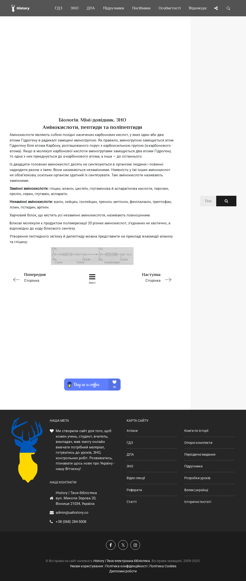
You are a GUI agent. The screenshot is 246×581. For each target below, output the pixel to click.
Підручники (193, 466)
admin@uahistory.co (72, 512)
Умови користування (86, 566)
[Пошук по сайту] (228, 8)
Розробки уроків (197, 478)
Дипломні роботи (123, 571)
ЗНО (130, 466)
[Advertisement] (92, 74)
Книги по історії (196, 431)
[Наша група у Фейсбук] (111, 545)
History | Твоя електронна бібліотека (121, 561)
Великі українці (196, 490)
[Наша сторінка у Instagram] (135, 545)
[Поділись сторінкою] (216, 8)
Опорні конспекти (198, 443)
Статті (131, 502)
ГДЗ (130, 443)
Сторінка (42, 277)
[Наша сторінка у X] (123, 545)
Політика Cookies (162, 566)
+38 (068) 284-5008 (71, 522)
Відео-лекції (136, 478)
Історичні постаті (197, 502)
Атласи (132, 431)
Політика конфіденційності (126, 566)
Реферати (134, 490)
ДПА (130, 454)
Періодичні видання (199, 454)
